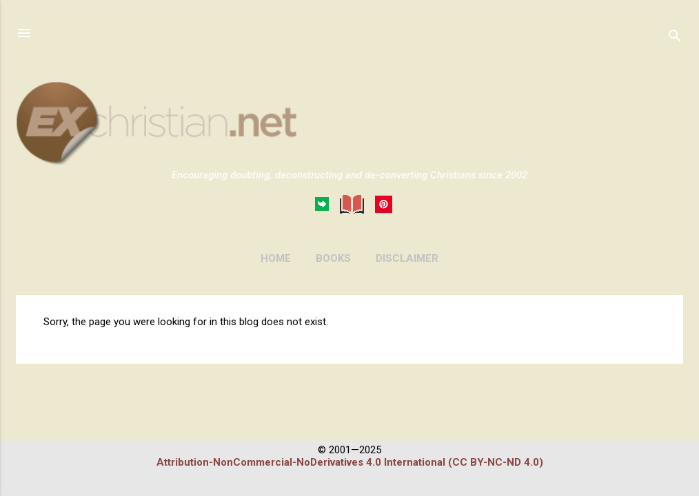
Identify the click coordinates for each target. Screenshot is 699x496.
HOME (276, 258)
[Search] (675, 38)
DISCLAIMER (407, 258)
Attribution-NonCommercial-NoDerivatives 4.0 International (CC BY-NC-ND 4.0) (349, 462)
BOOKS (333, 258)
